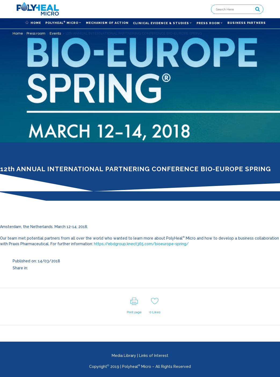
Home (18, 33)
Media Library (124, 355)
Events (55, 33)
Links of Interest (153, 355)
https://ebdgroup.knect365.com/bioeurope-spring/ (141, 244)
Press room (36, 33)
